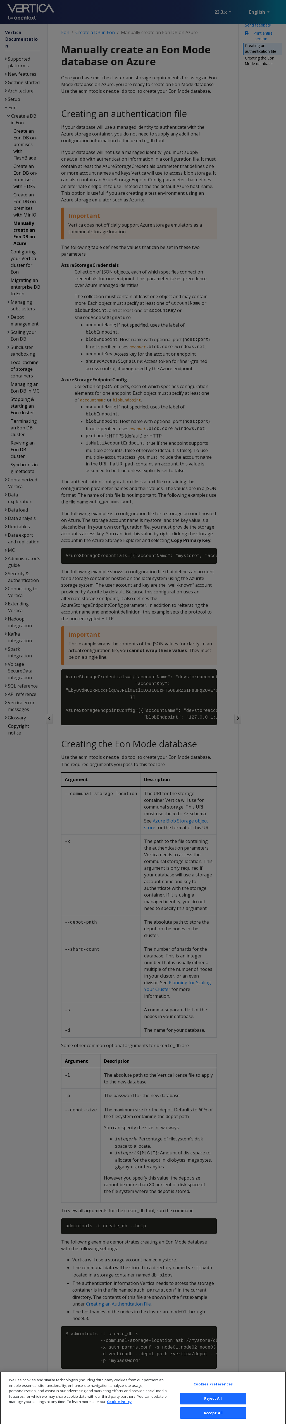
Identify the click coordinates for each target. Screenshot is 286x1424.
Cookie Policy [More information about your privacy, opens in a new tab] (119, 1408)
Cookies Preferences (213, 1391)
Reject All (213, 1405)
